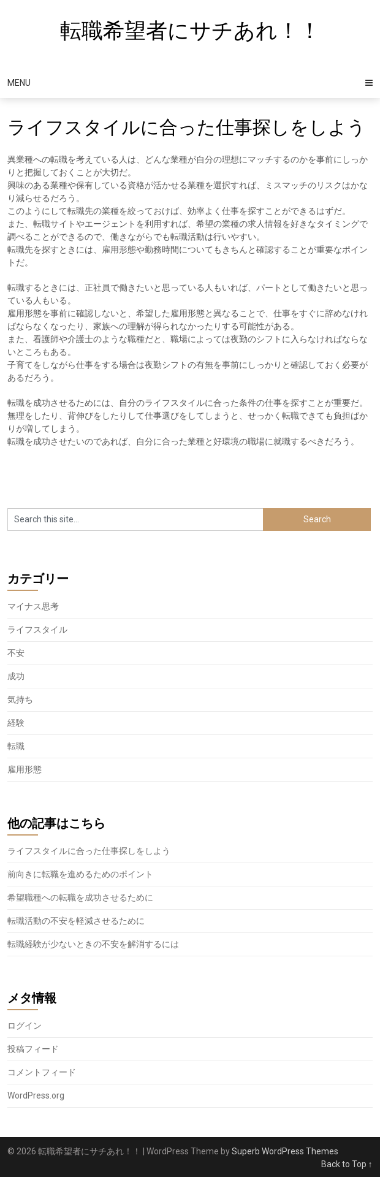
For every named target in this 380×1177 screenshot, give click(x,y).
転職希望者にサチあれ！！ (190, 31)
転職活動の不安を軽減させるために (76, 921)
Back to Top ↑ (347, 1164)
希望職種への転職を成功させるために (80, 897)
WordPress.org (35, 1095)
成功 (16, 676)
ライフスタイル (37, 629)
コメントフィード (41, 1072)
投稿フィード (33, 1049)
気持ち (20, 699)
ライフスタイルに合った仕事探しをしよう (88, 851)
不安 (16, 653)
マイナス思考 (33, 606)
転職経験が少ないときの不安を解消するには (93, 944)
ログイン (24, 1025)
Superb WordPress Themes (285, 1151)
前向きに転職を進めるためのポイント (80, 874)
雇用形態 (24, 769)
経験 (16, 723)
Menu (19, 83)
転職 (16, 746)
